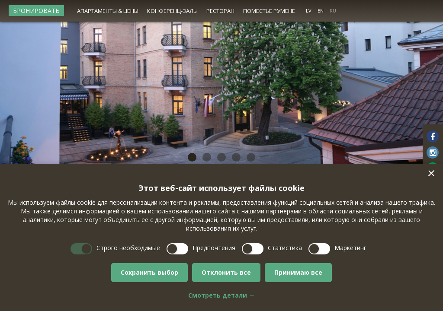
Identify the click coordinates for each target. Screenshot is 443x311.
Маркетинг (350, 248)
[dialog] (221, 237)
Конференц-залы (172, 11)
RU (333, 10)
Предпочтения (214, 248)
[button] (431, 173)
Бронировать (36, 10)
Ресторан (220, 11)
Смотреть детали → (221, 295)
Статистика (285, 248)
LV (308, 10)
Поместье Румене (269, 11)
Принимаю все (298, 272)
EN (321, 10)
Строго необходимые (128, 248)
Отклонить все (226, 272)
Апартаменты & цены (107, 11)
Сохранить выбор (149, 272)
